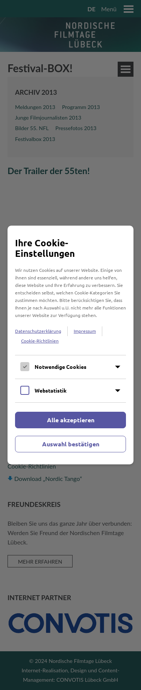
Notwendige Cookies (60, 366)
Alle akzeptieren (70, 420)
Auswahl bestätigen (70, 444)
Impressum (85, 331)
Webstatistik (51, 390)
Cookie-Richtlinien (40, 341)
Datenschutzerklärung (38, 331)
